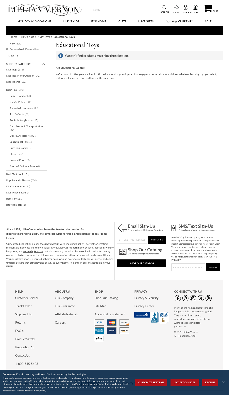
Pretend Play (22, 160)
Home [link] (13, 36)
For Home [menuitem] (98, 21)
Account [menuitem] (195, 12)
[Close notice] (223, 382)
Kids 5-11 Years (24, 101)
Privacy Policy (39, 390)
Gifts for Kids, (65, 233)
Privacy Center (144, 306)
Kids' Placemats (19, 192)
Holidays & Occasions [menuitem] (34, 21)
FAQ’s (19, 331)
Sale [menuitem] (208, 21)
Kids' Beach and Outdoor (25, 75)
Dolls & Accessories (25, 135)
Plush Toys (20, 153)
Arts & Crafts (22, 114)
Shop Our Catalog (141, 263)
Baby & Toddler (23, 95)
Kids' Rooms (18, 81)
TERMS (212, 256)
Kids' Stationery (20, 186)
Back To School (20, 174)
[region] (114, 382)
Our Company (64, 298)
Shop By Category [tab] (18, 63)
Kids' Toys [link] (44, 36)
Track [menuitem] (185, 12)
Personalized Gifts (32, 233)
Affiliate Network (66, 314)
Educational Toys (24, 141)
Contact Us (22, 355)
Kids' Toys (17, 89)
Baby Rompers (19, 204)
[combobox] (124, 9)
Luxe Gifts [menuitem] (146, 21)
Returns (20, 322)
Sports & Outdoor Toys (27, 166)
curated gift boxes (33, 251)
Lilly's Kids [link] (27, 36)
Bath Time (16, 198)
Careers (60, 322)
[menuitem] (179, 21)
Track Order (23, 306)
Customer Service (27, 298)
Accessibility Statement (110, 314)
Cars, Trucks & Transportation (26, 128)
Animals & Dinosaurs (26, 108)
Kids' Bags (17, 69)
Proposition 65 (24, 347)
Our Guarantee (65, 306)
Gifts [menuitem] (122, 21)
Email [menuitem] (176, 12)
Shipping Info (23, 314)
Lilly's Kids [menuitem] (71, 21)
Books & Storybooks (26, 120)
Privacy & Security (146, 298)
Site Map (100, 306)
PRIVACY (176, 260)
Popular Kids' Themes (24, 180)
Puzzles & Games (24, 147)
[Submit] (213, 267)
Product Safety (25, 339)
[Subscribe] (157, 240)
